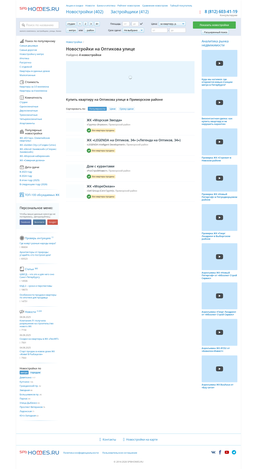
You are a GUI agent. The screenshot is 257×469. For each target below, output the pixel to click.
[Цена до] (178, 30)
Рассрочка (25, 62)
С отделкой (26, 66)
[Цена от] (159, 30)
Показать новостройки (214, 25)
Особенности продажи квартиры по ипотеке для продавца (38, 296)
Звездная (25, 390)
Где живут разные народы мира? (38, 243)
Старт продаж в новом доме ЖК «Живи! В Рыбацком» (37, 353)
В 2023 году (26, 171)
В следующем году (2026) (33, 184)
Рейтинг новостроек (128, 5)
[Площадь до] (135, 23)
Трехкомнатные (28, 115)
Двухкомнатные (29, 110)
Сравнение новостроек (155, 5)
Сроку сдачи (126, 108)
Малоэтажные (27, 75)
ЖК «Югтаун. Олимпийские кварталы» (35, 139)
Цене (112, 108)
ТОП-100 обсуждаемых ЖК (42, 194)
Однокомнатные (29, 106)
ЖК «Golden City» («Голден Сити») (38, 145)
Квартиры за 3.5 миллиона (34, 86)
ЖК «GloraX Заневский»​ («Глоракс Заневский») (38, 150)
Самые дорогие (28, 50)
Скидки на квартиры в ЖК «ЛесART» (39, 338)
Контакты (109, 439)
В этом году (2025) (29, 180)
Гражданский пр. (29, 385)
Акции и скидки (74, 5)
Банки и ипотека (106, 5)
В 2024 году (26, 176)
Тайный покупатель (181, 5)
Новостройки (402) (84, 11)
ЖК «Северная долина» (32, 160)
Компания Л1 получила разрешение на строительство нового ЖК (37, 323)
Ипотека (24, 58)
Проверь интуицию (39, 238)
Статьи (31, 269)
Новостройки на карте (142, 439)
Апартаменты (27, 123)
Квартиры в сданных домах (35, 71)
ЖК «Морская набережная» (35, 156)
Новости (90, 5)
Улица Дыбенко (28, 402)
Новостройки (74, 42)
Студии (23, 102)
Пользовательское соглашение (119, 452)
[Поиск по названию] (39, 25)
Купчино (24, 381)
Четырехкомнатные (31, 119)
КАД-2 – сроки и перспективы (36, 286)
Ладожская (26, 411)
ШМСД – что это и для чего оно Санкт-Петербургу (37, 276)
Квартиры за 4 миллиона (33, 90)
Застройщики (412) (130, 11)
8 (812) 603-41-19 (221, 11)
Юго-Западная (28, 415)
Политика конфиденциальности (81, 452)
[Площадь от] (126, 23)
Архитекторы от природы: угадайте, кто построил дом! (35, 253)
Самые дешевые (29, 45)
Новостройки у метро (32, 54)
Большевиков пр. (29, 394)
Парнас (24, 398)
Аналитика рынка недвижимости (215, 43)
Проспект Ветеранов (31, 407)
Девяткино (26, 377)
